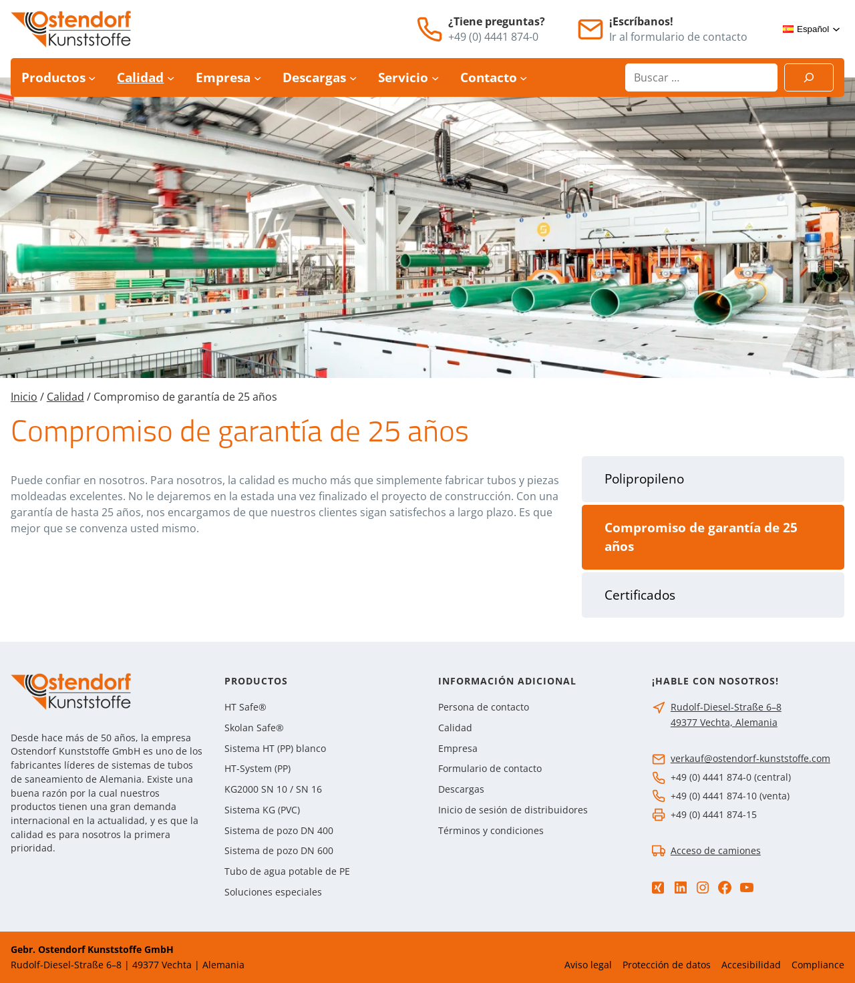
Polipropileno (644, 478)
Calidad (65, 396)
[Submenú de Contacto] (523, 77)
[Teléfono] (429, 29)
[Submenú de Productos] (92, 77)
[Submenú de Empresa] (257, 77)
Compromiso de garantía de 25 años (701, 537)
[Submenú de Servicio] (435, 77)
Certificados (640, 595)
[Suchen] (809, 77)
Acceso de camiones (716, 850)
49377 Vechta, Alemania (724, 722)
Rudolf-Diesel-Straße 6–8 (726, 707)
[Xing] (658, 888)
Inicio (24, 396)
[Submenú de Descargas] (353, 77)
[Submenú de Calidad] (170, 77)
